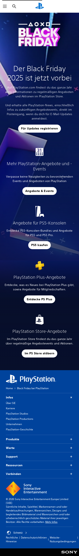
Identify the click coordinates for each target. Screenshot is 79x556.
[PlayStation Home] (39, 6)
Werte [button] (39, 448)
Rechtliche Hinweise (12, 539)
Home (9, 388)
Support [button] (39, 457)
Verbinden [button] (39, 474)
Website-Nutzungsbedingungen (63, 539)
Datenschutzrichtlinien (34, 537)
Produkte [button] (39, 439)
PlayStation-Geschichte (19, 429)
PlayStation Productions (19, 419)
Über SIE (10, 403)
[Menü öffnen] (4, 6)
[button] (39, 128)
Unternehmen (14, 424)
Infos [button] (39, 397)
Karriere (10, 408)
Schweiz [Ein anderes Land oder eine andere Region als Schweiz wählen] (17, 533)
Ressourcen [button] (39, 465)
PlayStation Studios (17, 413)
